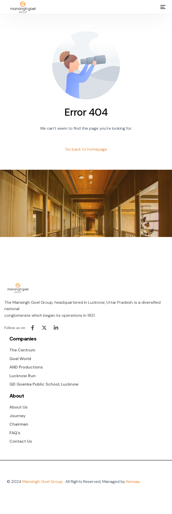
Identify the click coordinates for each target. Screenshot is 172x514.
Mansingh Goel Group (42, 481)
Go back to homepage (86, 149)
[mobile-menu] (159, 7)
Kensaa (132, 481)
